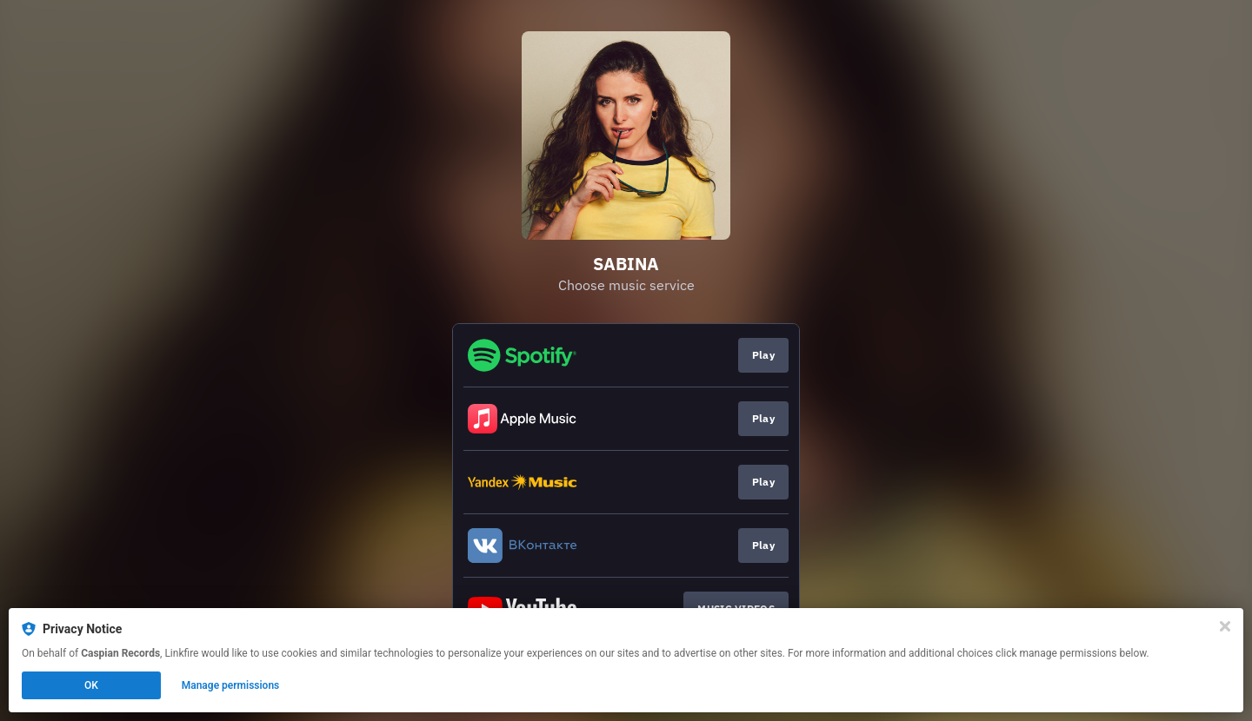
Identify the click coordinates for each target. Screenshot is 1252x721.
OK (91, 685)
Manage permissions (231, 685)
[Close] (1225, 626)
